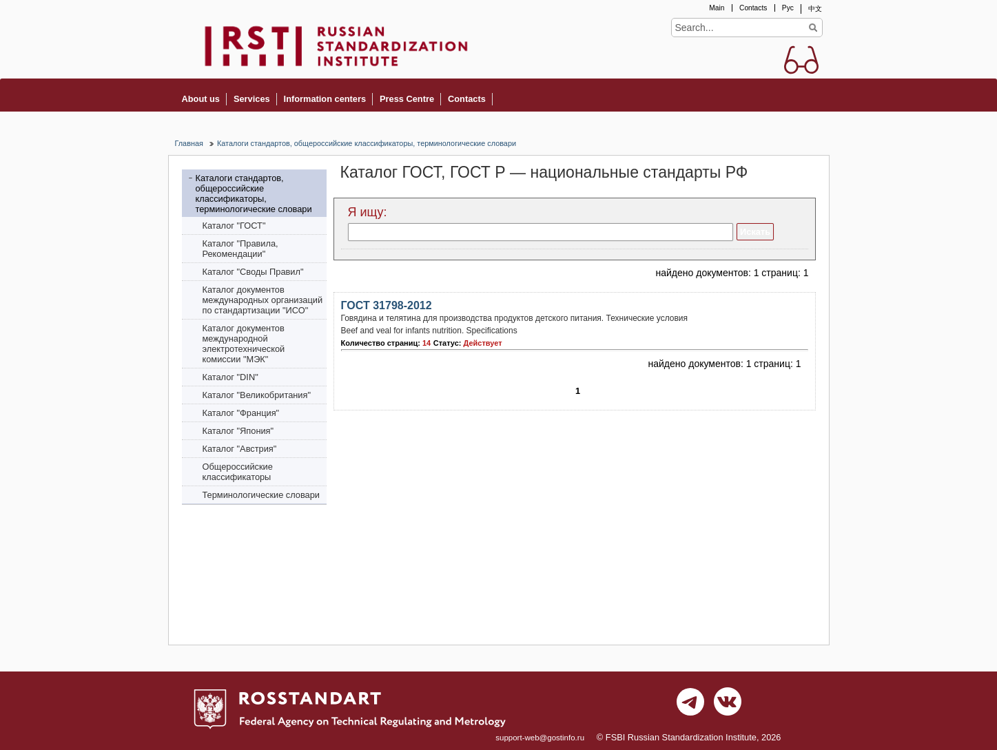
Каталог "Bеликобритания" (257, 395)
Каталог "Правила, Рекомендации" (240, 248)
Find (813, 28)
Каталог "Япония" (238, 431)
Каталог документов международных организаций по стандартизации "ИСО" (263, 299)
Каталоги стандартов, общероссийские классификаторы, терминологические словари (366, 143)
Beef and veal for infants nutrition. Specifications (429, 330)
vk (727, 705)
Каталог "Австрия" (240, 449)
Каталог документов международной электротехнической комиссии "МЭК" (244, 343)
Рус (788, 8)
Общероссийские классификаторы (238, 471)
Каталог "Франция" (241, 413)
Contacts (753, 8)
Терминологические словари (261, 495)
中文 (815, 8)
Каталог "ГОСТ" (234, 225)
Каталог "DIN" (230, 377)
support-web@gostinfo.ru (539, 737)
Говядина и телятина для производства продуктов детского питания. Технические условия (514, 318)
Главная (189, 143)
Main (716, 8)
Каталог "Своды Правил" (253, 272)
